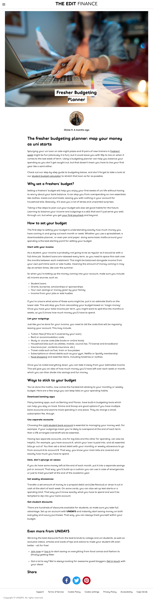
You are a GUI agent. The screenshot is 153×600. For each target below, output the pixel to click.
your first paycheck (73, 215)
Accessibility (126, 592)
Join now (36, 551)
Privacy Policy (109, 592)
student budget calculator (46, 176)
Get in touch (113, 561)
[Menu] (3, 4)
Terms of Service (56, 592)
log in (47, 551)
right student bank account (58, 425)
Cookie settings (92, 592)
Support (40, 592)
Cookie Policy (74, 592)
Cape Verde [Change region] (142, 592)
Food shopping (39, 357)
